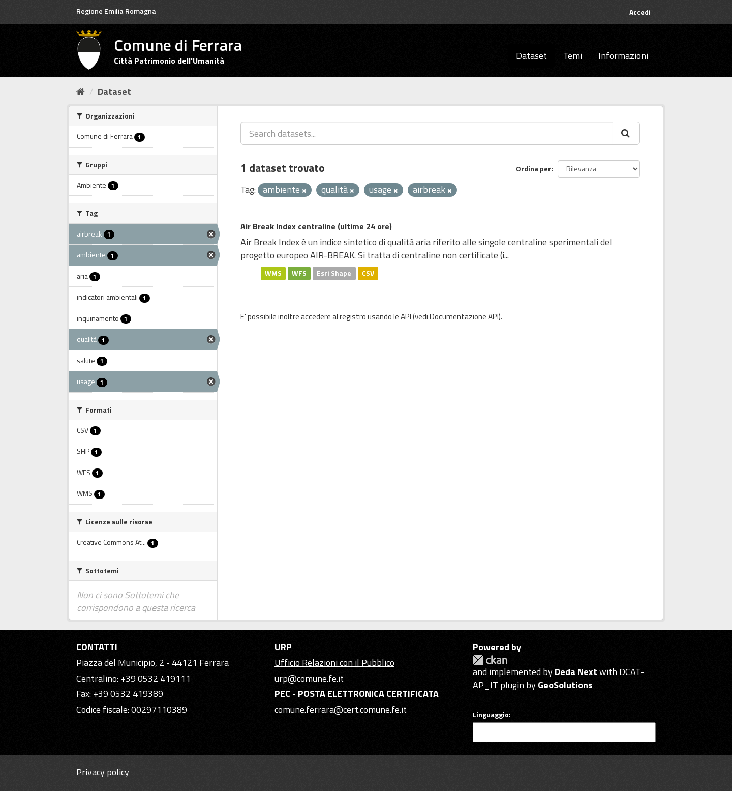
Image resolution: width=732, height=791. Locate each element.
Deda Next (576, 672)
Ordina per (533, 168)
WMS (273, 273)
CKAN (490, 660)
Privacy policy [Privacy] (102, 772)
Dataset (531, 56)
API (406, 317)
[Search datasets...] (426, 133)
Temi (572, 56)
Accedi (640, 12)
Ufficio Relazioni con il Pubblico (334, 662)
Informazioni (623, 56)
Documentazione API (464, 317)
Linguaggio (491, 715)
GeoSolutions (565, 685)
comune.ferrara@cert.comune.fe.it (340, 709)
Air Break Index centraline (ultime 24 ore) (316, 226)
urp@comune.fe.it (309, 678)
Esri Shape (334, 273)
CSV (368, 273)
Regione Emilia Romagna (116, 11)
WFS (299, 273)
